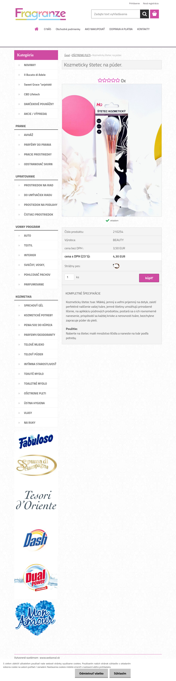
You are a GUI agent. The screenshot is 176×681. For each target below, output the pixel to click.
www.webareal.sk (50, 658)
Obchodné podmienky (68, 29)
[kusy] (69, 277)
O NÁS (47, 29)
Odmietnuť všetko (90, 673)
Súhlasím (120, 673)
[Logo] (40, 14)
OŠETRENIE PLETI (81, 55)
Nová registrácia (151, 3)
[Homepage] (37, 29)
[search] (144, 14)
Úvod (67, 55)
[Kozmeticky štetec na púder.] (112, 85)
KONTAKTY (143, 29)
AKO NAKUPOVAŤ (95, 29)
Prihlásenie (134, 3)
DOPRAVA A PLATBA (121, 29)
